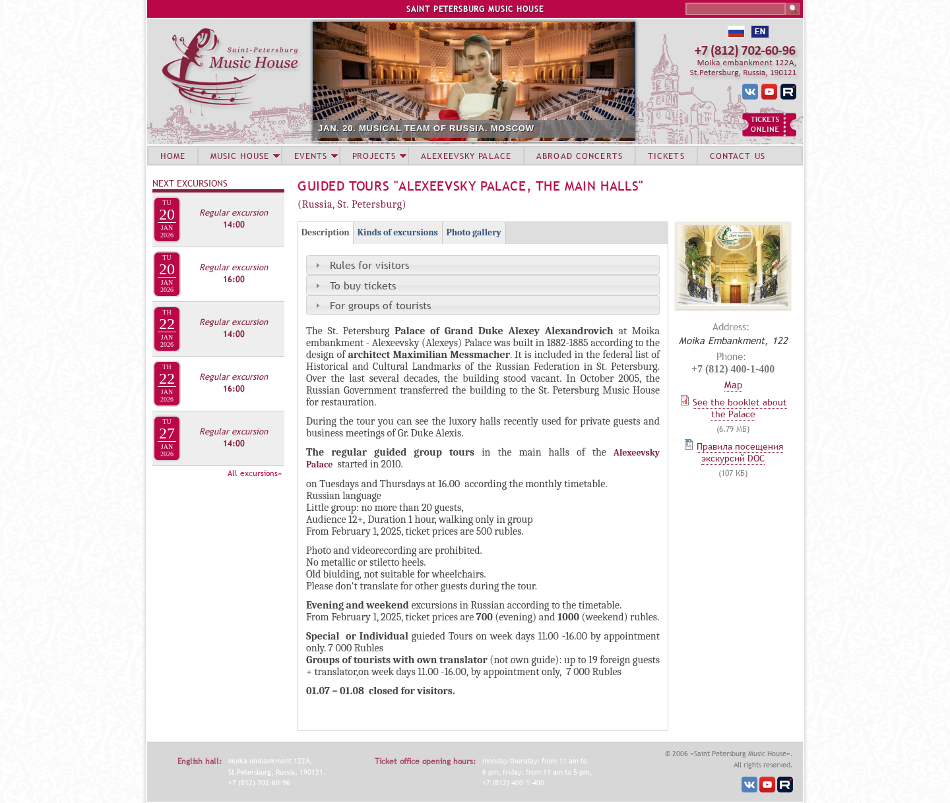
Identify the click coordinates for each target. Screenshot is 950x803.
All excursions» (255, 473)
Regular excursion (233, 212)
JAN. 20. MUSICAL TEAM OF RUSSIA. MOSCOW (426, 128)
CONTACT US (737, 156)
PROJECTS (374, 156)
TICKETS (666, 156)
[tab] (483, 265)
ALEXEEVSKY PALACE (466, 156)
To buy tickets (363, 285)
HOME (172, 156)
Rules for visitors (369, 265)
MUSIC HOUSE (239, 156)
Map (733, 384)
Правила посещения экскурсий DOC (740, 452)
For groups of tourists (380, 305)
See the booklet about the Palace (740, 408)
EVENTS (310, 156)
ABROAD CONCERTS (579, 156)
